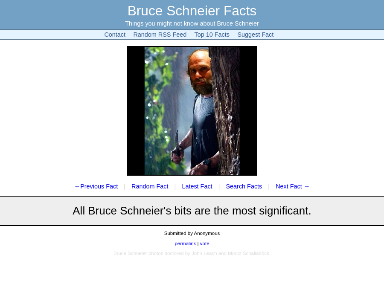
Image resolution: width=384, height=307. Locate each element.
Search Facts (244, 186)
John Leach (204, 253)
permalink (185, 243)
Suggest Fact (255, 34)
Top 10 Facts (212, 34)
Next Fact (289, 186)
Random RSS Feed (159, 34)
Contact (114, 34)
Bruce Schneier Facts (192, 10)
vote (204, 243)
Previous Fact (99, 186)
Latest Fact (197, 186)
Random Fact (149, 186)
